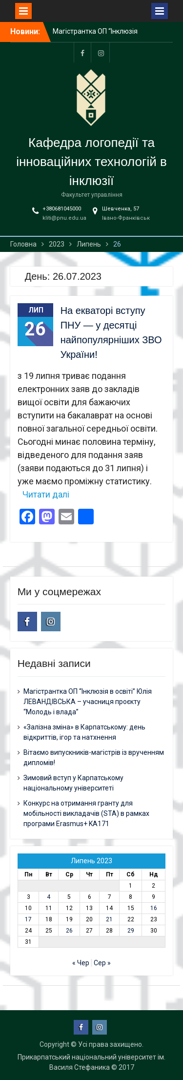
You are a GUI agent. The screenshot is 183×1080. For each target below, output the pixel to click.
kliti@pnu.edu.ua (64, 218)
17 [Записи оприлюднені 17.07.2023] (28, 919)
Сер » (102, 963)
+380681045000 (61, 209)
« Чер (80, 963)
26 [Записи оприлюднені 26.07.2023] (69, 930)
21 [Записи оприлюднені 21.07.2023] (109, 919)
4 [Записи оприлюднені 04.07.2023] (48, 896)
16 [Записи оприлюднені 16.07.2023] (153, 908)
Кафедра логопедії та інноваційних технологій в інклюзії (91, 161)
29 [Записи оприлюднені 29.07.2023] (130, 930)
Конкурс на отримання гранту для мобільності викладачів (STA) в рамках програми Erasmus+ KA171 (86, 813)
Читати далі (45, 494)
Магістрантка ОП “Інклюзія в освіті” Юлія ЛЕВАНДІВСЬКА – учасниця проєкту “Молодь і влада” (87, 701)
